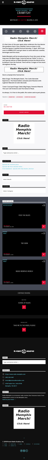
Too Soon (24, 243)
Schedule (28, 444)
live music (19, 97)
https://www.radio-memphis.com (15, 374)
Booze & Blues (7, 205)
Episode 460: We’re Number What (12, 166)
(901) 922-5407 (9, 377)
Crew (5, 446)
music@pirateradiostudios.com (14, 380)
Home (5, 444)
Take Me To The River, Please (24, 325)
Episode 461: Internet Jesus (10, 164)
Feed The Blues (24, 215)
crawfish (12, 97)
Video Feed (13, 444)
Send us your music (9, 400)
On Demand (36, 444)
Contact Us (13, 446)
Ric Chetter (22, 20)
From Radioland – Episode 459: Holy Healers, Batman (18, 168)
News (30, 10)
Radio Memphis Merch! (24, 271)
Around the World (21, 10)
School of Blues (24, 302)
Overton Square (30, 97)
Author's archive (24, 112)
